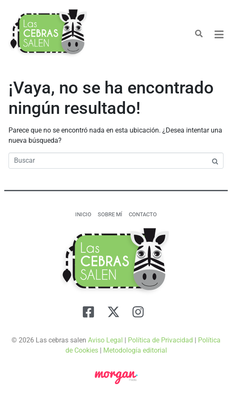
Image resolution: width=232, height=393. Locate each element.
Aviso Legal (105, 340)
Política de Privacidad (160, 340)
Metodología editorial (135, 350)
